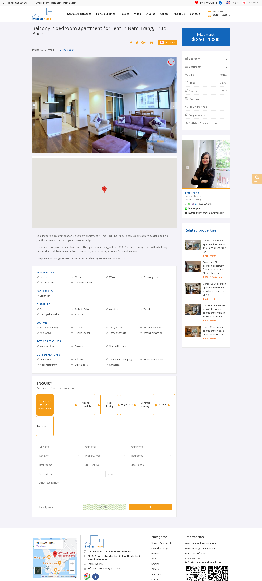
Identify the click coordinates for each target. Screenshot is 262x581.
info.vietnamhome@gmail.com (105, 547)
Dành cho (195, 531)
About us (179, 13)
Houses (124, 13)
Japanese (167, 42)
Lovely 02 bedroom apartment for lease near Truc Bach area (213, 331)
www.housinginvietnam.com (200, 526)
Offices (164, 13)
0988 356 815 (221, 14)
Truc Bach (67, 49)
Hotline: (15, 3)
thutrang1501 (195, 208)
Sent (150, 485)
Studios (150, 13)
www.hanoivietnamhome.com (201, 521)
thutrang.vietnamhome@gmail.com (206, 212)
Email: (54, 2)
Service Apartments (79, 13)
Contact (195, 13)
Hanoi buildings (105, 13)
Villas (137, 13)
